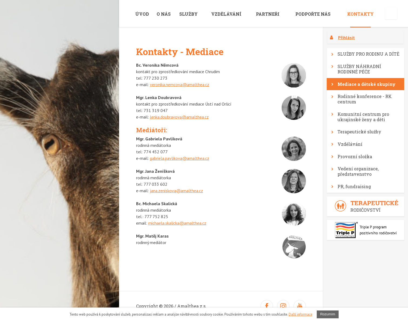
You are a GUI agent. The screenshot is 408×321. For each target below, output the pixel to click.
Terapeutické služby (359, 131)
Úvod (142, 14)
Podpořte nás (313, 14)
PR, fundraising (354, 186)
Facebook (267, 306)
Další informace (300, 314)
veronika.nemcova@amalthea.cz (179, 84)
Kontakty (360, 14)
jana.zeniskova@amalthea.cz (176, 190)
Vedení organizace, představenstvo (358, 171)
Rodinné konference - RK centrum (365, 98)
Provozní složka (355, 156)
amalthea (74, 11)
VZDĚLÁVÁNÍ (226, 14)
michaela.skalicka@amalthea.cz (177, 223)
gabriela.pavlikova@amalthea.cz (179, 158)
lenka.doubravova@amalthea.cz (179, 117)
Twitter (283, 306)
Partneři (267, 14)
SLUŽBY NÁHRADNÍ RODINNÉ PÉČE (359, 69)
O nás (164, 14)
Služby (188, 14)
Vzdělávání (350, 144)
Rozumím (327, 314)
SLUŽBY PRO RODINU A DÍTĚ (368, 54)
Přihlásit (346, 37)
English (391, 13)
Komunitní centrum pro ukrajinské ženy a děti (363, 116)
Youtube (300, 306)
